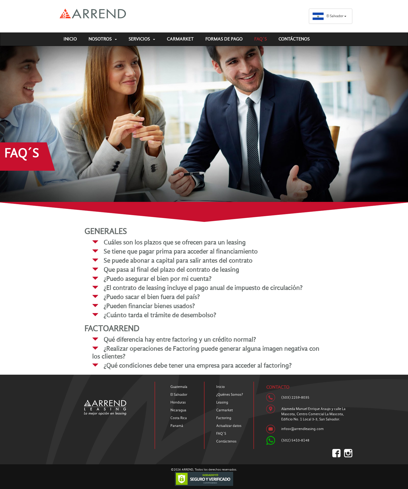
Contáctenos (294, 39)
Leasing (222, 402)
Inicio (70, 39)
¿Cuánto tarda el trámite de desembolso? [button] (160, 315)
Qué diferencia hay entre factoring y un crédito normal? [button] (180, 339)
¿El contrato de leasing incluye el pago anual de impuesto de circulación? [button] (203, 288)
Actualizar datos (228, 426)
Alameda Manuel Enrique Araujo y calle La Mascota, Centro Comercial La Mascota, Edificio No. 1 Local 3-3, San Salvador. (313, 414)
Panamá (176, 426)
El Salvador (329, 16)
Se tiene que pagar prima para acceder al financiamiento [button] (181, 251)
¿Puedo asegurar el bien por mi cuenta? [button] (157, 278)
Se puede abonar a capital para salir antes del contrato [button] (178, 260)
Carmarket (180, 39)
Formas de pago (224, 39)
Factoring (223, 418)
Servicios (142, 39)
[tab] (208, 242)
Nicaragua (178, 410)
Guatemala (178, 387)
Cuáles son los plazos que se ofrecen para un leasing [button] (175, 242)
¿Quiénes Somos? (229, 394)
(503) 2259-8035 (295, 397)
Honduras (178, 402)
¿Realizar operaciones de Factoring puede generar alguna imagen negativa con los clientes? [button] (205, 352)
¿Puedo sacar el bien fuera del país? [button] (152, 297)
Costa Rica (178, 418)
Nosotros (102, 39)
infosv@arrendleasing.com (302, 429)
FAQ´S (260, 39)
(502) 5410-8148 (295, 440)
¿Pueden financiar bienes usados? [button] (149, 306)
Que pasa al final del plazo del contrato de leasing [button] (171, 269)
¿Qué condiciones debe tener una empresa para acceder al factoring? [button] (197, 365)
